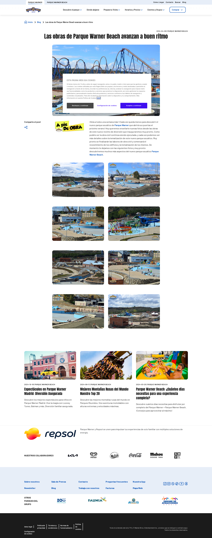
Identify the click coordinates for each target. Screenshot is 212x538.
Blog (184, 2)
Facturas (110, 488)
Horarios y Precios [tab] (134, 9)
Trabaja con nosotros (89, 488)
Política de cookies (78, 526)
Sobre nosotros (32, 481)
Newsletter (29, 488)
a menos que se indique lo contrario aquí (172, 528)
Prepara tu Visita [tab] (112, 9)
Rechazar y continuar (80, 106)
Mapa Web (138, 488)
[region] (107, 93)
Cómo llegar (158, 2)
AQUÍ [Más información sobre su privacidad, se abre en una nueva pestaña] (98, 98)
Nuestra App (139, 481)
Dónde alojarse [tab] (93, 10)
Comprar (177, 9)
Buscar (178, 2)
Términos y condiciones (52, 526)
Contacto (169, 2)
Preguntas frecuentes (117, 481)
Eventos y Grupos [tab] (156, 9)
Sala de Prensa (58, 481)
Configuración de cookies (29, 532)
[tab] (177, 10)
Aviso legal (28, 527)
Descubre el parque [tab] (72, 9)
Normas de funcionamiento (66, 526)
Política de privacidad (41, 526)
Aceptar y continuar (133, 106)
